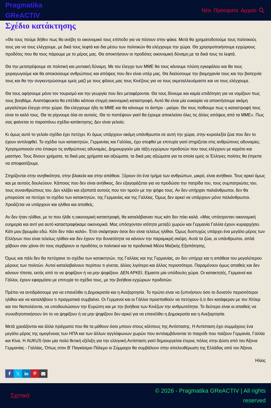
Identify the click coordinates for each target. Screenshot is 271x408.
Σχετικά (20, 395)
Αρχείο (248, 10)
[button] (262, 10)
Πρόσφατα (225, 10)
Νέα (206, 10)
